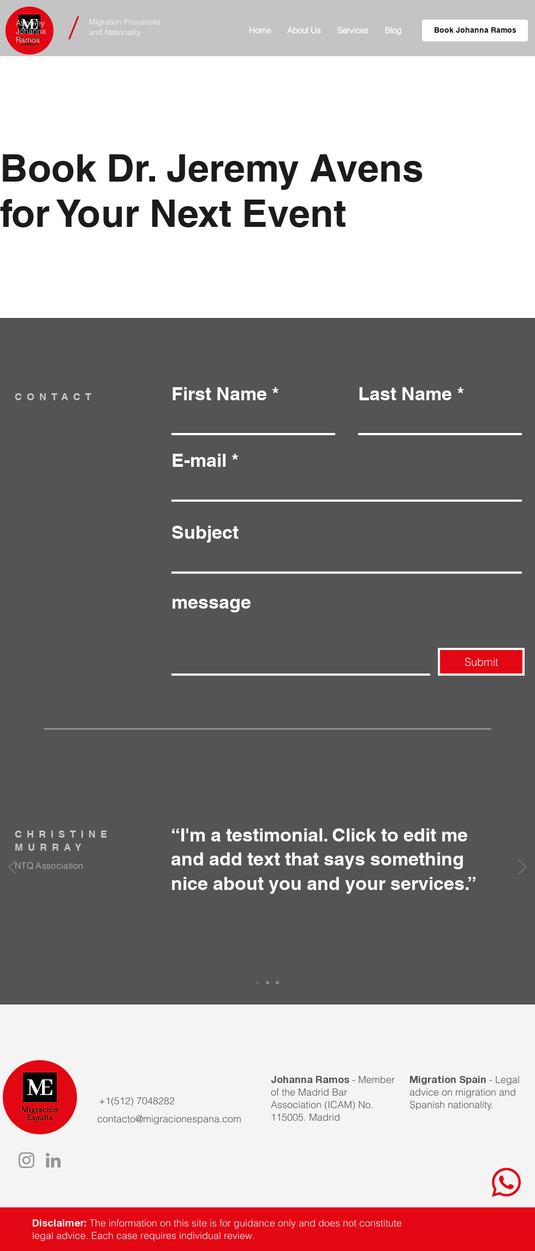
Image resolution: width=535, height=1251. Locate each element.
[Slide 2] (267, 982)
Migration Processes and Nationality (124, 27)
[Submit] (481, 662)
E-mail (199, 460)
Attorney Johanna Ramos (31, 31)
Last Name (405, 393)
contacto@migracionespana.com (169, 1118)
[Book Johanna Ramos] (475, 30)
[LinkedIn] (53, 1160)
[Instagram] (26, 1160)
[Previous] (12, 867)
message (211, 602)
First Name (219, 393)
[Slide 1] (257, 982)
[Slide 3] (277, 982)
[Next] (522, 867)
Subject (205, 532)
